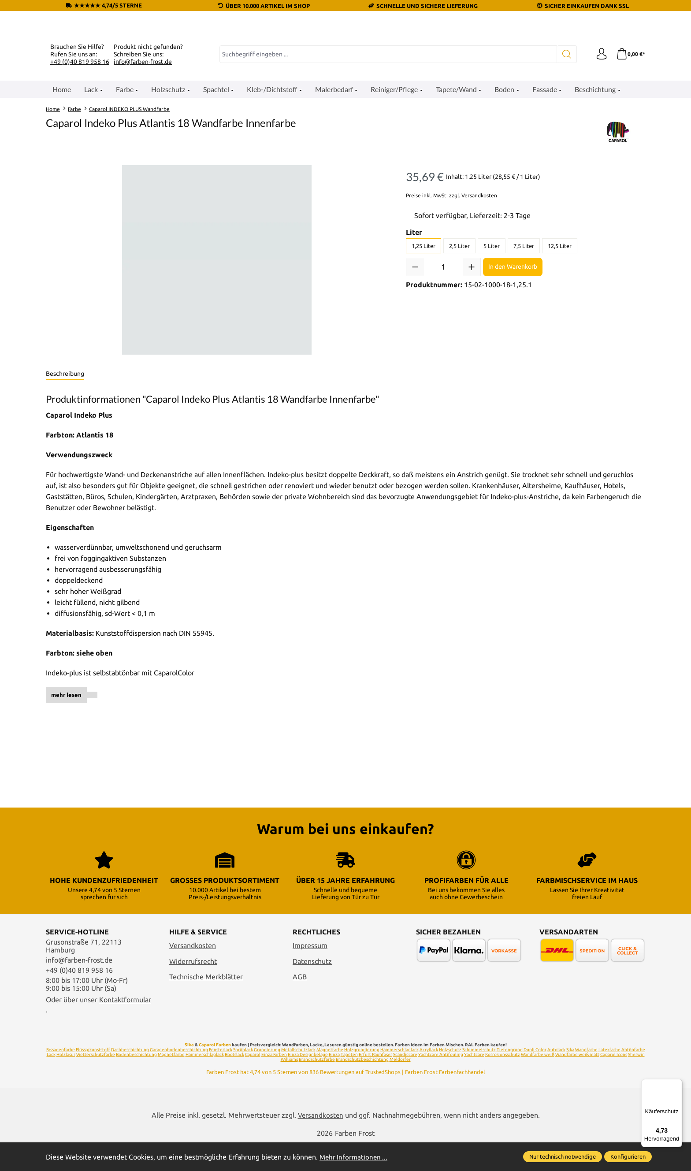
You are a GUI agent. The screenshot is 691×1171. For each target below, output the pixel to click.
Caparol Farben (215, 1073)
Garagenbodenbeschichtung (179, 1077)
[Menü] (677, 1084)
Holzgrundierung (361, 1077)
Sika (189, 1073)
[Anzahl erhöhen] (471, 375)
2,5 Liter (459, 354)
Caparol (252, 1082)
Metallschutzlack (298, 1077)
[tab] (65, 482)
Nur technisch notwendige (562, 1156)
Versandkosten (192, 974)
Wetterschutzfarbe (95, 1082)
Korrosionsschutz (502, 1082)
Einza (334, 1082)
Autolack (556, 1077)
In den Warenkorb (512, 374)
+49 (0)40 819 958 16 (79, 169)
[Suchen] (564, 162)
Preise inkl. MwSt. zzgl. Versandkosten (451, 303)
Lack (51, 1082)
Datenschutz (312, 989)
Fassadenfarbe (60, 1077)
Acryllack (429, 1077)
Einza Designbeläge (308, 1082)
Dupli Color (535, 1077)
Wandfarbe (586, 1077)
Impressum (310, 974)
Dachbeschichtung (130, 1077)
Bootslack (234, 1082)
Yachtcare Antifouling (440, 1082)
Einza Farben (274, 1082)
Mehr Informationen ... (354, 1157)
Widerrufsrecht (193, 989)
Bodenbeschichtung (136, 1082)
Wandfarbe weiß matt (577, 1082)
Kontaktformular (125, 1028)
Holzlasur (65, 1082)
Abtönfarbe (633, 1077)
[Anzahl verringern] (415, 375)
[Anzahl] (443, 375)
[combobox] (386, 162)
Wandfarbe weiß (537, 1082)
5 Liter (491, 354)
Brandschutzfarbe (317, 1087)
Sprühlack (243, 1077)
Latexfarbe (609, 1077)
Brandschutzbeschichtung (362, 1087)
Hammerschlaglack (399, 1077)
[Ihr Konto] (599, 163)
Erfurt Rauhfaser (375, 1082)
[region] (217, 368)
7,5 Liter (523, 354)
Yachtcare (474, 1082)
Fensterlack (220, 1077)
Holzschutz (450, 1077)
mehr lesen (66, 803)
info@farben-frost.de (143, 169)
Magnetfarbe (329, 1077)
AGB (300, 1005)
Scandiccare (405, 1082)
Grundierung (267, 1077)
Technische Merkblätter (206, 1005)
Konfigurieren (628, 1156)
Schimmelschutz (479, 1077)
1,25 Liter (423, 354)
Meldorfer (400, 1087)
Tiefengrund (510, 1077)
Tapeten (349, 1082)
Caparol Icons (613, 1082)
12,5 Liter (560, 354)
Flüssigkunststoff (93, 1077)
